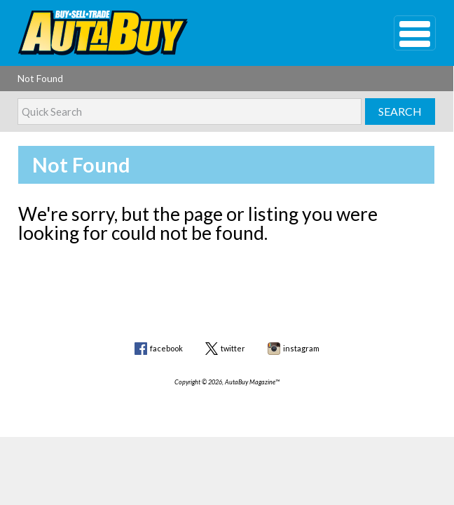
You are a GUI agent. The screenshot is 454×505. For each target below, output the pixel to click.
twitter (233, 348)
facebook (166, 348)
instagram (301, 348)
